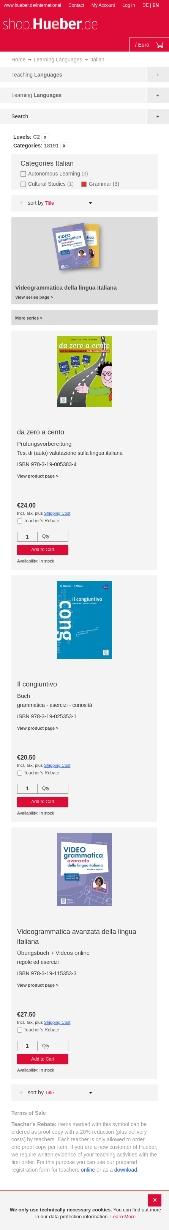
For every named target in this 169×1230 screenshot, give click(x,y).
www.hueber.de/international (32, 5)
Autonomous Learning (59, 173)
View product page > (37, 476)
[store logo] (50, 24)
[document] (85, 1213)
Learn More (122, 1216)
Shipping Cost (57, 513)
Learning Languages (58, 59)
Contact (76, 5)
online (88, 1170)
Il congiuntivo (37, 684)
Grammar (106, 183)
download (125, 1170)
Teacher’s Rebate (41, 521)
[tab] (84, 141)
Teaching (36, 75)
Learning (36, 95)
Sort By (36, 203)
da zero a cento (40, 432)
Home (18, 59)
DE (146, 5)
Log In (128, 5)
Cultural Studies (52, 183)
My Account (103, 5)
